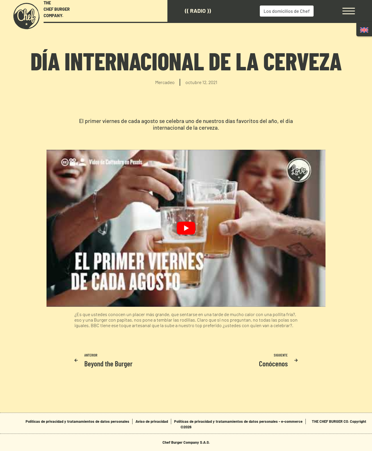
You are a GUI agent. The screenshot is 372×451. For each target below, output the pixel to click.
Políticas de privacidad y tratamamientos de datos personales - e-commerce (238, 421)
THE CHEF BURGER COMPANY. (57, 9)
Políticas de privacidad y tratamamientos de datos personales (77, 421)
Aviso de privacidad (151, 421)
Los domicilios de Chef (287, 11)
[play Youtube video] (186, 228)
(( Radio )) (198, 10)
